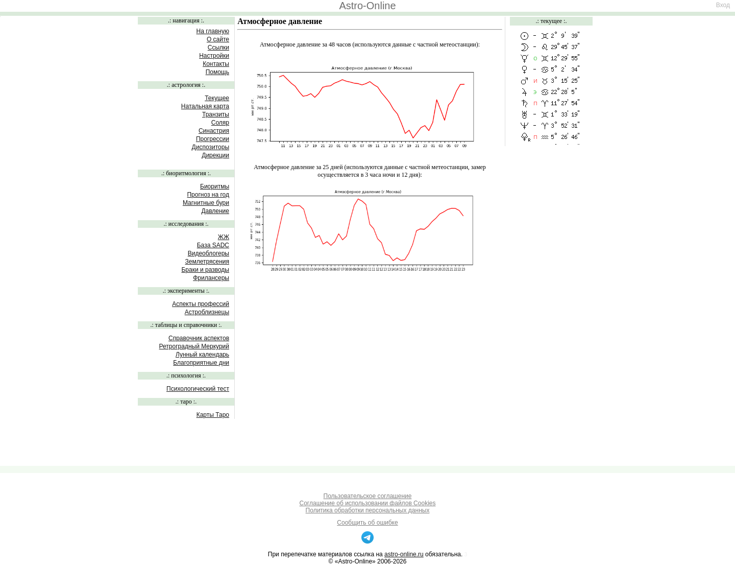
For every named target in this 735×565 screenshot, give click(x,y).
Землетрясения (207, 261)
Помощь (217, 72)
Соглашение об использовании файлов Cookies (368, 503)
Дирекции (215, 155)
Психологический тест (197, 388)
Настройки (214, 55)
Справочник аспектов (198, 338)
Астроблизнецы (207, 312)
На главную (213, 31)
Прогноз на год (208, 194)
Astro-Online (367, 5)
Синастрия (214, 130)
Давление (215, 211)
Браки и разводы (205, 269)
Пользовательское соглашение (368, 496)
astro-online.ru (404, 554)
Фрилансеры (211, 277)
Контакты (216, 63)
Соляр (220, 122)
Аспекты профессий (200, 304)
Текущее (217, 98)
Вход (723, 5)
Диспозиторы (210, 147)
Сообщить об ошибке (367, 522)
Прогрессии (212, 139)
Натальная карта (205, 106)
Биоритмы (214, 186)
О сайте (218, 39)
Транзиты (215, 114)
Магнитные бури (206, 202)
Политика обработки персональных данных (368, 510)
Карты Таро (213, 414)
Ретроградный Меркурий (194, 346)
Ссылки (218, 47)
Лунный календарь (202, 354)
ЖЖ (223, 237)
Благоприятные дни (201, 362)
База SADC (213, 245)
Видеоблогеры (208, 253)
